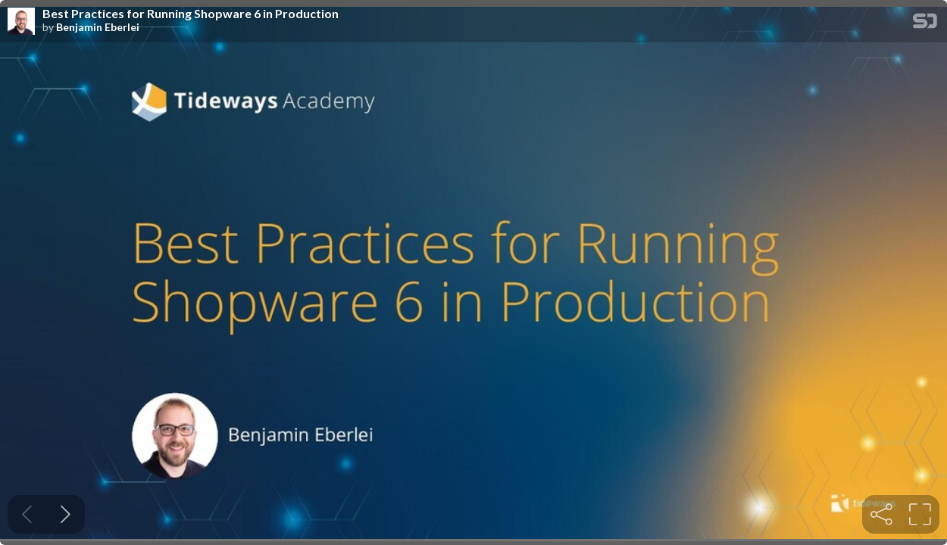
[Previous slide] (27, 514)
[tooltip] (881, 514)
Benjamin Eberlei (97, 27)
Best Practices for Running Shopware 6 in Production (190, 14)
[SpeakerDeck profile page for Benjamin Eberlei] (21, 22)
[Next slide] (65, 514)
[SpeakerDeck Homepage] (925, 24)
